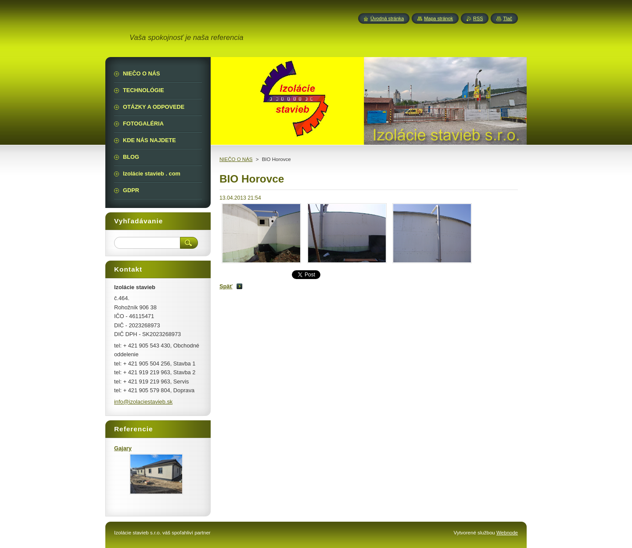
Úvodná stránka (387, 18)
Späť (226, 286)
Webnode (507, 532)
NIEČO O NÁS (236, 159)
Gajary (123, 448)
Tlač (507, 18)
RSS (478, 18)
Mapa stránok (438, 18)
